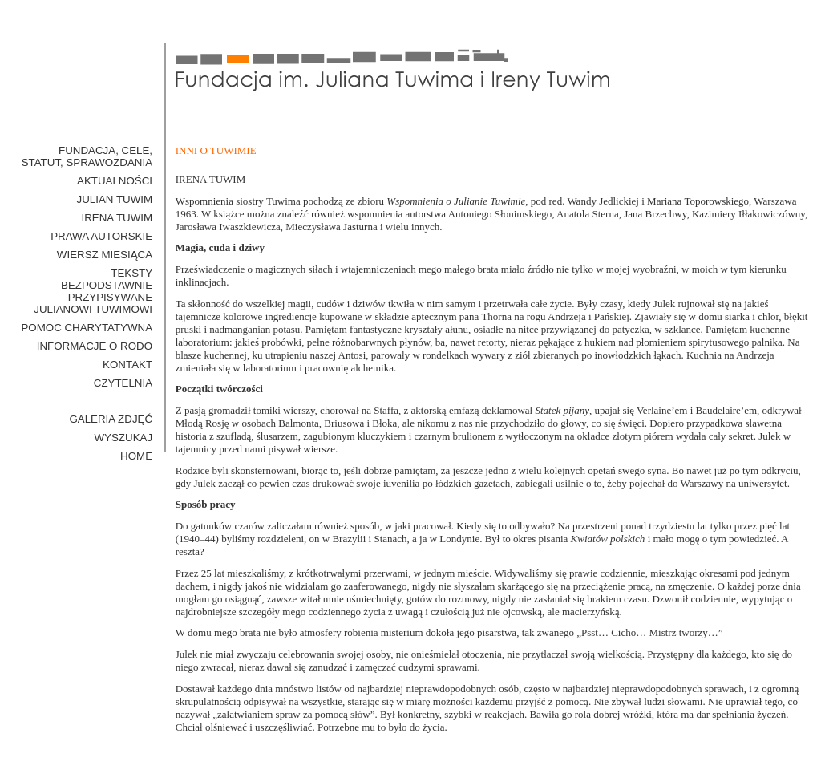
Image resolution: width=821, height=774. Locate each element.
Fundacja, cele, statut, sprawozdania (87, 156)
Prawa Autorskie (101, 236)
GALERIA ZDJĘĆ (110, 419)
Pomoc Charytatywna (86, 328)
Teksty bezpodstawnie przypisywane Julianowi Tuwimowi (93, 291)
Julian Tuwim (115, 199)
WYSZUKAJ (124, 438)
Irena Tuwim (116, 218)
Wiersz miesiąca (104, 255)
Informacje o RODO (94, 346)
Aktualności (114, 181)
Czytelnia (123, 383)
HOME (136, 456)
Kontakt (127, 365)
